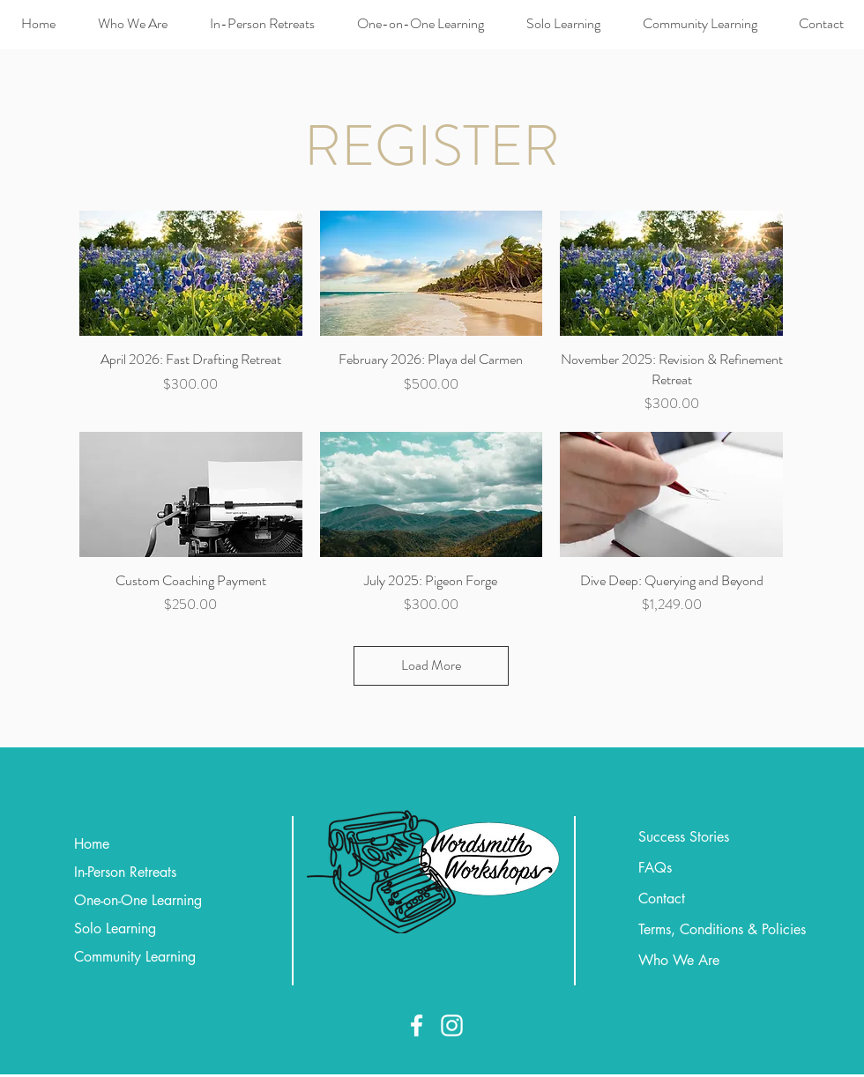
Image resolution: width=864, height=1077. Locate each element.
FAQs (655, 867)
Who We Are (678, 960)
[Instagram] (451, 1025)
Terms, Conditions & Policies (722, 929)
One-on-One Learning (138, 900)
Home (91, 844)
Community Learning (135, 956)
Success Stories (683, 837)
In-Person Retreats (125, 872)
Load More (431, 665)
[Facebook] (416, 1025)
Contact (661, 898)
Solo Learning (115, 928)
